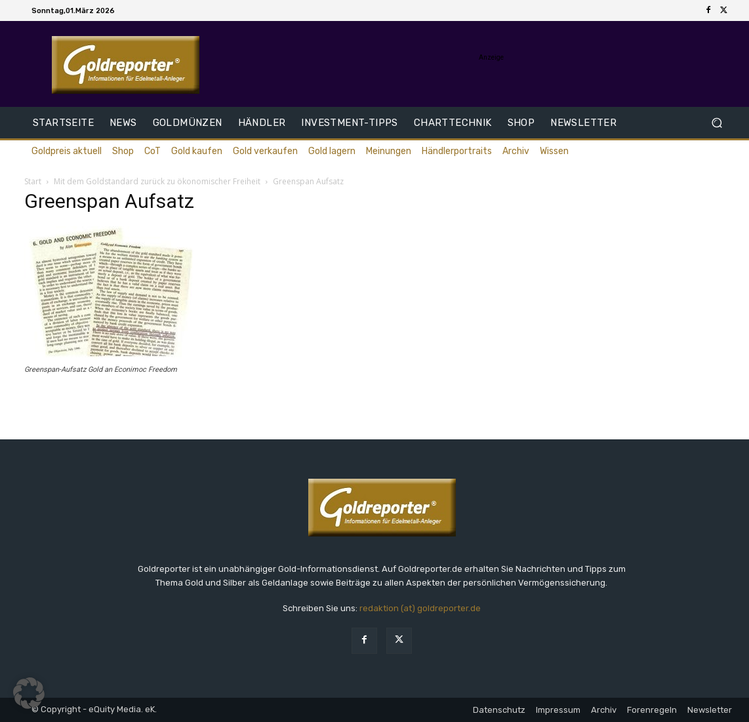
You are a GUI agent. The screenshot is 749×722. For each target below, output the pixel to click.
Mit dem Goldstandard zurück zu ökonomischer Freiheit (157, 181)
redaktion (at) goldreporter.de (420, 608)
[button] (716, 123)
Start (32, 181)
